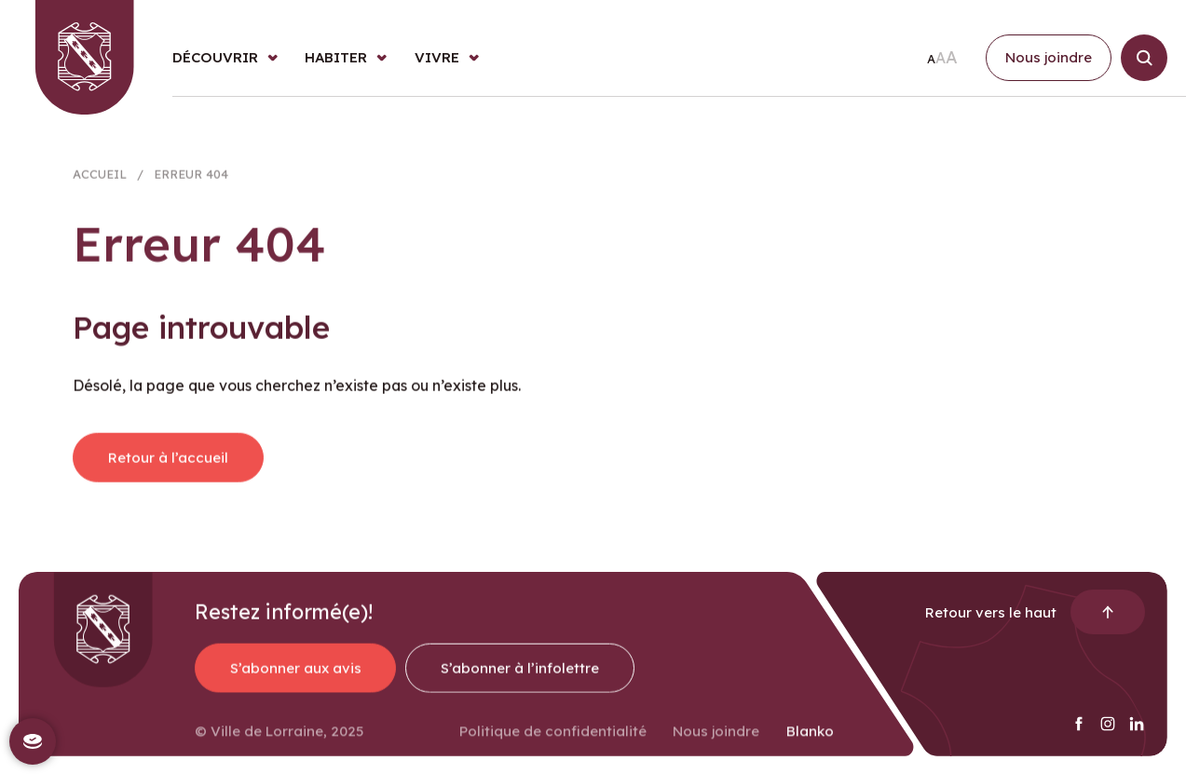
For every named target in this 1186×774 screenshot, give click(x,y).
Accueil (100, 179)
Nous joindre (716, 740)
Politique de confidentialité (553, 740)
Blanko (810, 740)
